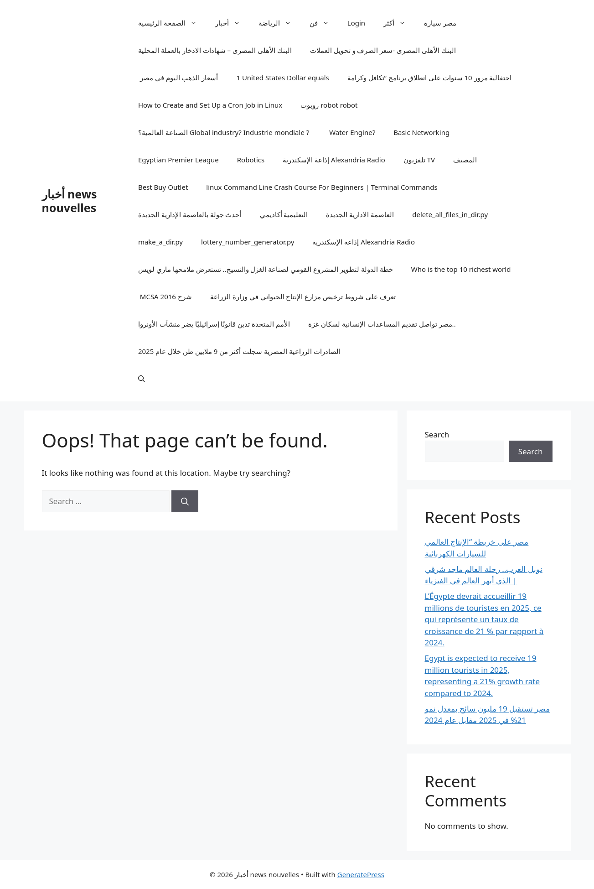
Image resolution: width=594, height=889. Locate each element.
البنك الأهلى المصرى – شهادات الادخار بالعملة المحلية (215, 50)
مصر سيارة (440, 22)
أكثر (399, 22)
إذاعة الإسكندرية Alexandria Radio (334, 159)
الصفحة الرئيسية (172, 22)
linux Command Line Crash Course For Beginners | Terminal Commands (321, 187)
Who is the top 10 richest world (461, 269)
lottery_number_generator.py (247, 241)
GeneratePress (360, 874)
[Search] (184, 501)
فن (324, 22)
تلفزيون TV (419, 159)
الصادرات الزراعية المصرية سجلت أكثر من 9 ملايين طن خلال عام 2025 (239, 351)
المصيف (465, 159)
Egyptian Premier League (178, 159)
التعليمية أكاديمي (284, 214)
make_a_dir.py (160, 241)
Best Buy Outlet (163, 187)
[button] (141, 378)
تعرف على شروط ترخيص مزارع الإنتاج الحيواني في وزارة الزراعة (303, 296)
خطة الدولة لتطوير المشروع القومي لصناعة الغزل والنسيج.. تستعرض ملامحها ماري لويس (265, 269)
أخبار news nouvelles (69, 200)
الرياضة (279, 22)
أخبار (232, 22)
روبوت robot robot (328, 104)
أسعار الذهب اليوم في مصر (178, 77)
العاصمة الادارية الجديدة (360, 214)
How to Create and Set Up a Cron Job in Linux (210, 104)
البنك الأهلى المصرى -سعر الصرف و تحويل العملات (383, 50)
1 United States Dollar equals (282, 77)
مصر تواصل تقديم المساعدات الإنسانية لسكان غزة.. (381, 323)
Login (356, 22)
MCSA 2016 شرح (165, 296)
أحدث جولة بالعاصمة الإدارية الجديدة (190, 214)
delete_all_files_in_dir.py (450, 214)
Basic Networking (421, 132)
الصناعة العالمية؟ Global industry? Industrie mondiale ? (223, 132)
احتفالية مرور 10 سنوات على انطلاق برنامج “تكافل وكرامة (429, 77)
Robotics (250, 159)
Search (437, 434)
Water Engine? (351, 132)
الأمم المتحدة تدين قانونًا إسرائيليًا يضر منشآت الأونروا (214, 323)
